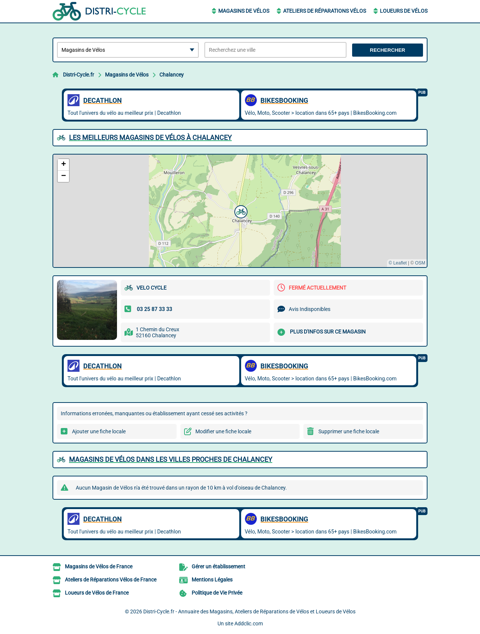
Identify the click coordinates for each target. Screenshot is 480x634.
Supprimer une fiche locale (348, 431)
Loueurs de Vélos (404, 11)
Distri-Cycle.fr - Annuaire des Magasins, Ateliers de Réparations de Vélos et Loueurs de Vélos (249, 611)
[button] (240, 210)
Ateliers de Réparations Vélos (324, 11)
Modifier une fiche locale (223, 431)
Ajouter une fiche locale (99, 431)
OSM (420, 263)
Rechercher (387, 50)
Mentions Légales (212, 580)
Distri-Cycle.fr (78, 75)
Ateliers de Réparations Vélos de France (110, 580)
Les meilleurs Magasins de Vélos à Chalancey (150, 137)
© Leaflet (397, 263)
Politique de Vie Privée (217, 593)
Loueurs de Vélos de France (97, 593)
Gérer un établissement (218, 566)
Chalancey (171, 75)
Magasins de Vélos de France (98, 566)
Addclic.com (248, 623)
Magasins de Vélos (243, 11)
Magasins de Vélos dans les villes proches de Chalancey (170, 459)
